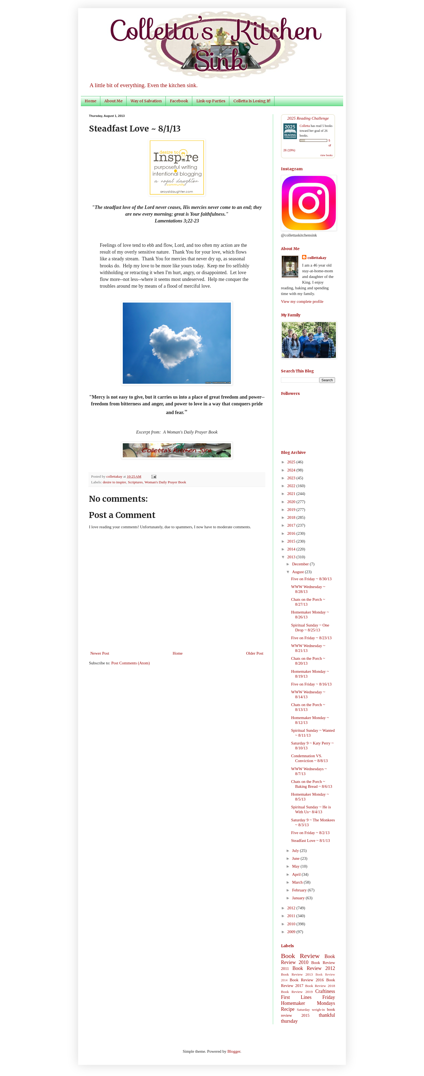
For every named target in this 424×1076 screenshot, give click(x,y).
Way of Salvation (146, 101)
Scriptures (135, 482)
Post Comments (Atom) (130, 663)
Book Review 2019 (297, 992)
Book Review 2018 (320, 986)
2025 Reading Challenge (308, 118)
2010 (291, 924)
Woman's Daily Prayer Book (165, 482)
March (298, 882)
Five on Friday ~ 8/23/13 (311, 638)
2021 (291, 493)
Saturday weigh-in (311, 1010)
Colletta (305, 126)
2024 (291, 470)
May (296, 866)
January (299, 898)
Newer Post (99, 653)
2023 (291, 478)
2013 (291, 557)
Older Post (254, 653)
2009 (291, 932)
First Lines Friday (308, 997)
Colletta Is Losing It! (251, 101)
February (300, 890)
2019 (291, 509)
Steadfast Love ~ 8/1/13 (310, 840)
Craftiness (325, 991)
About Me (113, 101)
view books (326, 155)
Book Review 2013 (297, 974)
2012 (291, 908)
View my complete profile (302, 301)
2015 (291, 541)
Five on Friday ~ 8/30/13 (311, 579)
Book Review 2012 (313, 968)
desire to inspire (114, 482)
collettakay (114, 476)
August (298, 572)
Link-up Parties (210, 101)
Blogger (233, 1051)
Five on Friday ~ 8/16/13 (311, 684)
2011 (291, 916)
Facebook (179, 101)
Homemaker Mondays (308, 1003)
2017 (291, 525)
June (296, 858)
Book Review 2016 (307, 980)
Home (90, 101)
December (301, 564)
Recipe (287, 1009)
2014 (291, 549)
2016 (291, 533)
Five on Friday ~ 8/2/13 (310, 833)
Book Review (300, 955)
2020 (291, 502)
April (297, 874)
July (296, 850)
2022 (291, 486)
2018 (291, 517)
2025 (291, 462)
